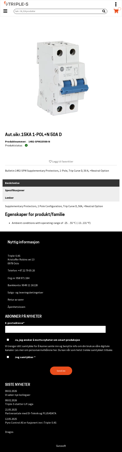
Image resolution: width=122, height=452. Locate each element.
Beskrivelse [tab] (12, 183)
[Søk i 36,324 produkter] (56, 11)
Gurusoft (61, 445)
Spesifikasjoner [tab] (14, 190)
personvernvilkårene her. (43, 350)
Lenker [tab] (9, 197)
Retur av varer (16, 299)
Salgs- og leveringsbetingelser (25, 292)
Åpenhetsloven (16, 306)
